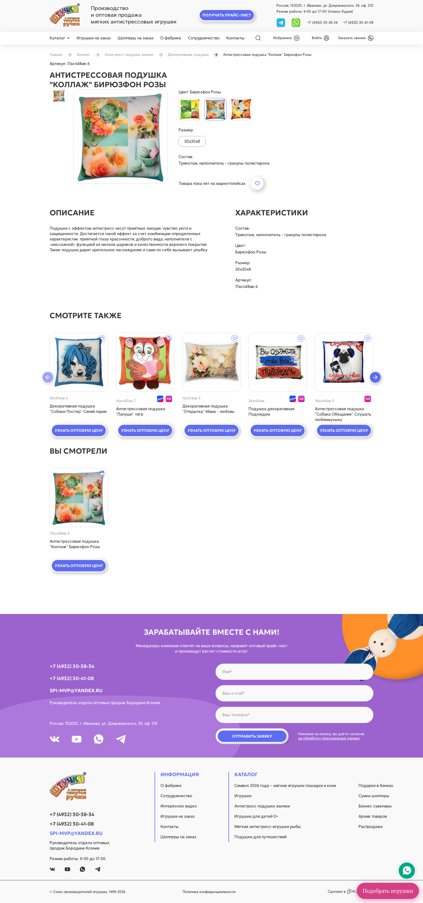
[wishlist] (286, 38)
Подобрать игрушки (388, 890)
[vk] (54, 739)
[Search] (258, 38)
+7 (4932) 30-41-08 (358, 23)
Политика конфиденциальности (209, 892)
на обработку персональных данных (329, 738)
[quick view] (79, 362)
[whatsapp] (296, 22)
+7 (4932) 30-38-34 (322, 23)
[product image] (120, 136)
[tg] (281, 22)
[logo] (65, 15)
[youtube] (76, 739)
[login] (320, 38)
